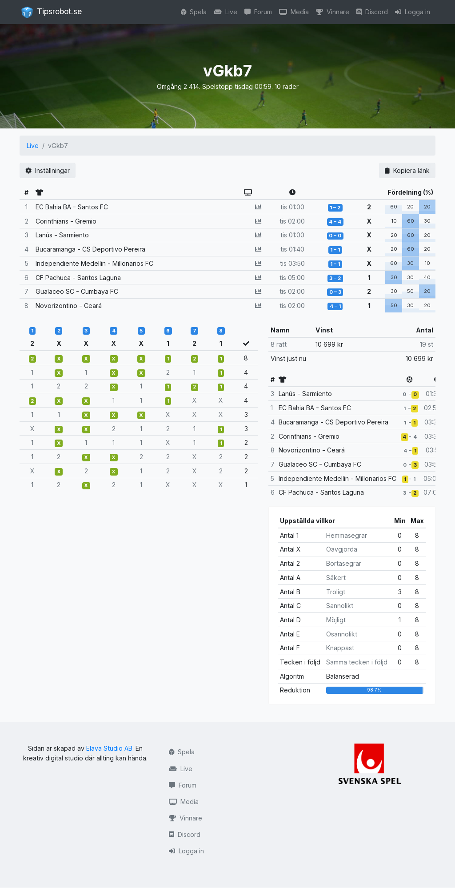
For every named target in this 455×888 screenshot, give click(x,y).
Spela (194, 12)
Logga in (412, 12)
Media (294, 12)
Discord (372, 12)
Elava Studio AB (109, 748)
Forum (258, 12)
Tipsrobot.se (51, 12)
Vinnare (332, 12)
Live (225, 12)
